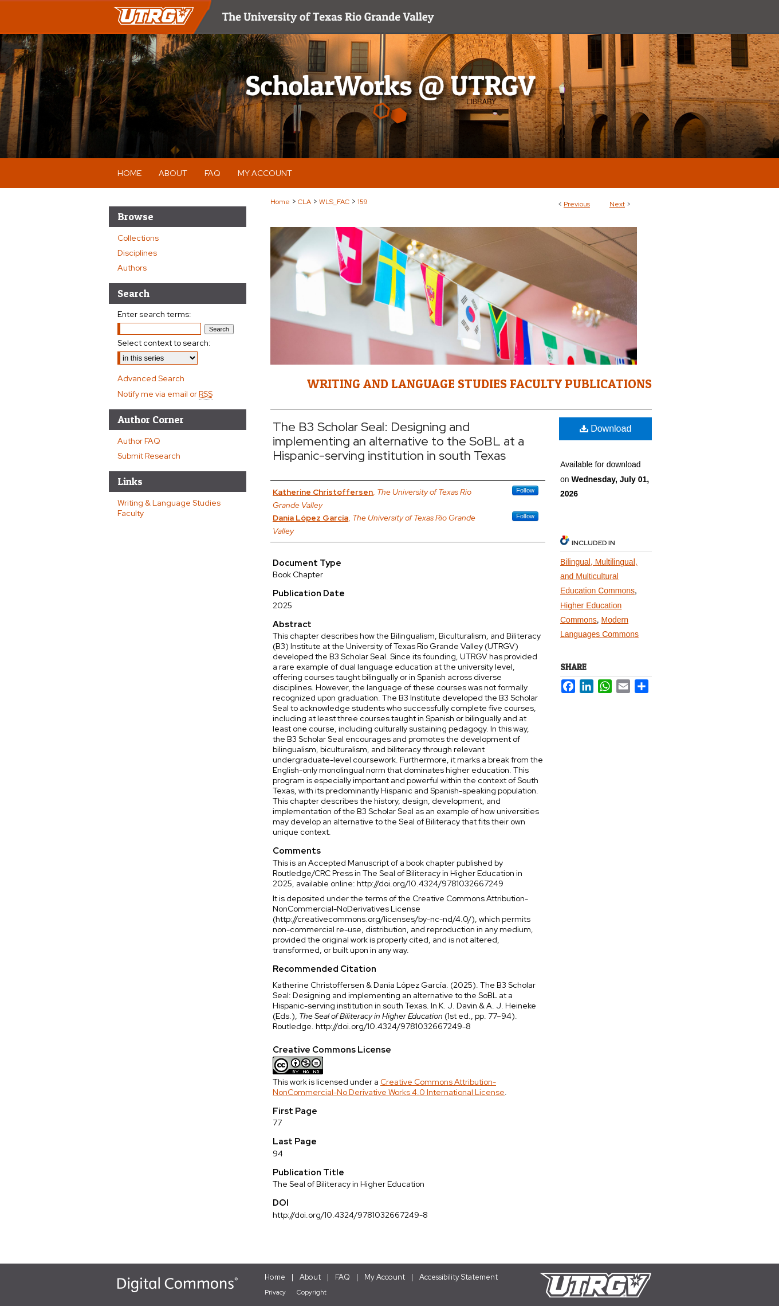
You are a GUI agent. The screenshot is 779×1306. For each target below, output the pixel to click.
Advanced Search (150, 378)
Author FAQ (138, 441)
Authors (132, 268)
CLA (304, 201)
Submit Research (148, 456)
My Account (384, 1277)
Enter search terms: (154, 314)
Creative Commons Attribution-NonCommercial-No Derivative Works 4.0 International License (389, 1087)
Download (606, 428)
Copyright (311, 1292)
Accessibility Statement (458, 1277)
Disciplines (137, 253)
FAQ (342, 1277)
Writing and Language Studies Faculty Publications (479, 383)
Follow (525, 490)
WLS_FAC (334, 201)
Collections (138, 238)
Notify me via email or (165, 394)
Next (617, 204)
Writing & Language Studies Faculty (169, 508)
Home (280, 201)
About (310, 1277)
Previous (577, 204)
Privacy (275, 1292)
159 (362, 201)
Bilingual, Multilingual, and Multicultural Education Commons (599, 576)
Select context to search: (164, 343)
